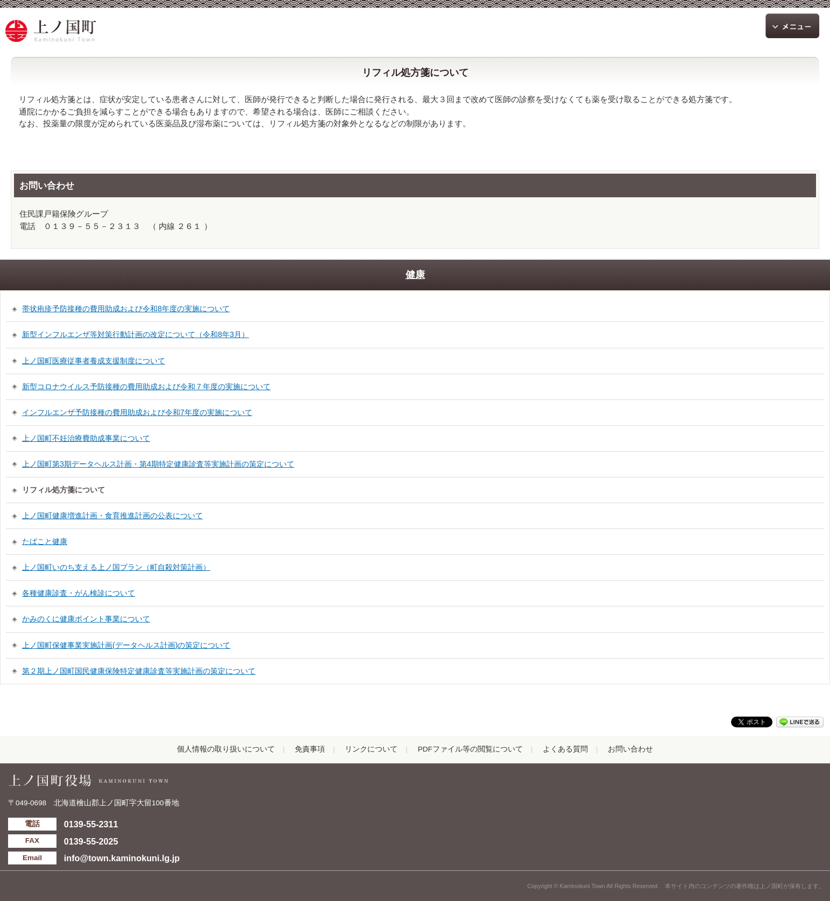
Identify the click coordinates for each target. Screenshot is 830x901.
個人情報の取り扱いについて (226, 749)
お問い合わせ (630, 749)
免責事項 (310, 749)
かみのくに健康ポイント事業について (86, 618)
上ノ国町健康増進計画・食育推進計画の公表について (112, 515)
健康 (415, 274)
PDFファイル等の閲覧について (470, 749)
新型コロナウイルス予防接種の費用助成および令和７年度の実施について (146, 386)
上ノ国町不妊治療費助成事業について (86, 438)
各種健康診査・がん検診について (78, 593)
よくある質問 (565, 749)
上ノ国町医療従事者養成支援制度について (93, 360)
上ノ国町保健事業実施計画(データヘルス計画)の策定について (126, 645)
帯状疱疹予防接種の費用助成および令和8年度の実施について (126, 308)
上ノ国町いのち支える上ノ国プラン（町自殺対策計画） (116, 567)
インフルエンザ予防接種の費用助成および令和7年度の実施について (137, 412)
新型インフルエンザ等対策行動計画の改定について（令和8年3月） (135, 334)
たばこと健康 (44, 541)
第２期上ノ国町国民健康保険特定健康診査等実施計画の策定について (139, 671)
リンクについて (371, 749)
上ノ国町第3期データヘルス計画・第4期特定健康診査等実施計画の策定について (158, 464)
